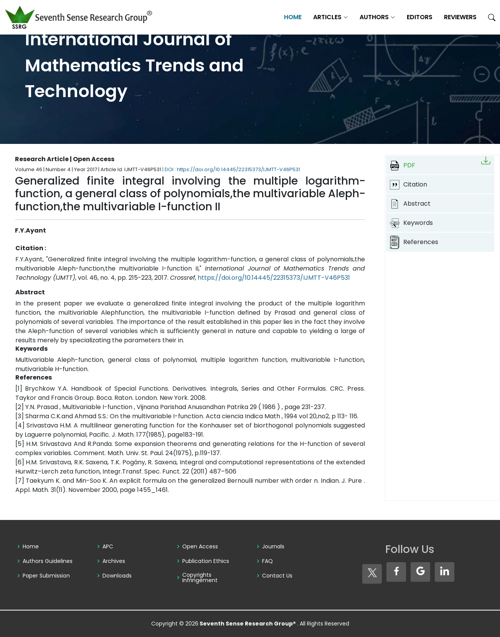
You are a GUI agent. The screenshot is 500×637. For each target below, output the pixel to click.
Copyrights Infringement (200, 577)
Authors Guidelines (48, 561)
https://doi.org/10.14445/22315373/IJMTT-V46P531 (274, 277)
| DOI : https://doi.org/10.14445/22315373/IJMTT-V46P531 (231, 169)
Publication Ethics (205, 561)
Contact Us (277, 575)
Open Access (200, 546)
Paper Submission (46, 575)
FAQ (267, 561)
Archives (113, 561)
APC (107, 546)
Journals (273, 546)
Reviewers (460, 17)
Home (293, 17)
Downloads (117, 575)
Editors (419, 17)
